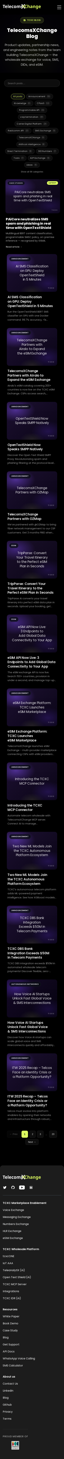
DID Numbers (47, 151)
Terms (7, 1419)
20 (53, 1134)
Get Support (11, 1344)
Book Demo (10, 1323)
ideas (32, 164)
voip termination (32, 117)
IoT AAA (8, 1263)
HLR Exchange (12, 1231)
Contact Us (10, 1384)
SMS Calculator (13, 1365)
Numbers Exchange (16, 1224)
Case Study (10, 1330)
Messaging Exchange (17, 1217)
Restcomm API (18, 130)
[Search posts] (32, 83)
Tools (19, 158)
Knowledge (22, 103)
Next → (32, 1142)
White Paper (11, 1316)
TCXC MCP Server (15, 1284)
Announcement (39, 96)
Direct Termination (19, 151)
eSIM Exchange (13, 1238)
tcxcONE (8, 1256)
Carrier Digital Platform (32, 123)
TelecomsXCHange (32, 137)
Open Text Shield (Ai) (17, 1277)
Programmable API (32, 110)
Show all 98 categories (32, 171)
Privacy (8, 1412)
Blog (6, 1337)
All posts (18, 96)
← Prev (14, 1134)
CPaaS (43, 103)
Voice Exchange (13, 1210)
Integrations (11, 1291)
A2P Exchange (40, 158)
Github (7, 1405)
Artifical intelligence (32, 144)
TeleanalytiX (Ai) (14, 1270)
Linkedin (8, 1391)
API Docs (9, 1351)
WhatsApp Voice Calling (19, 1358)
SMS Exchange (45, 130)
